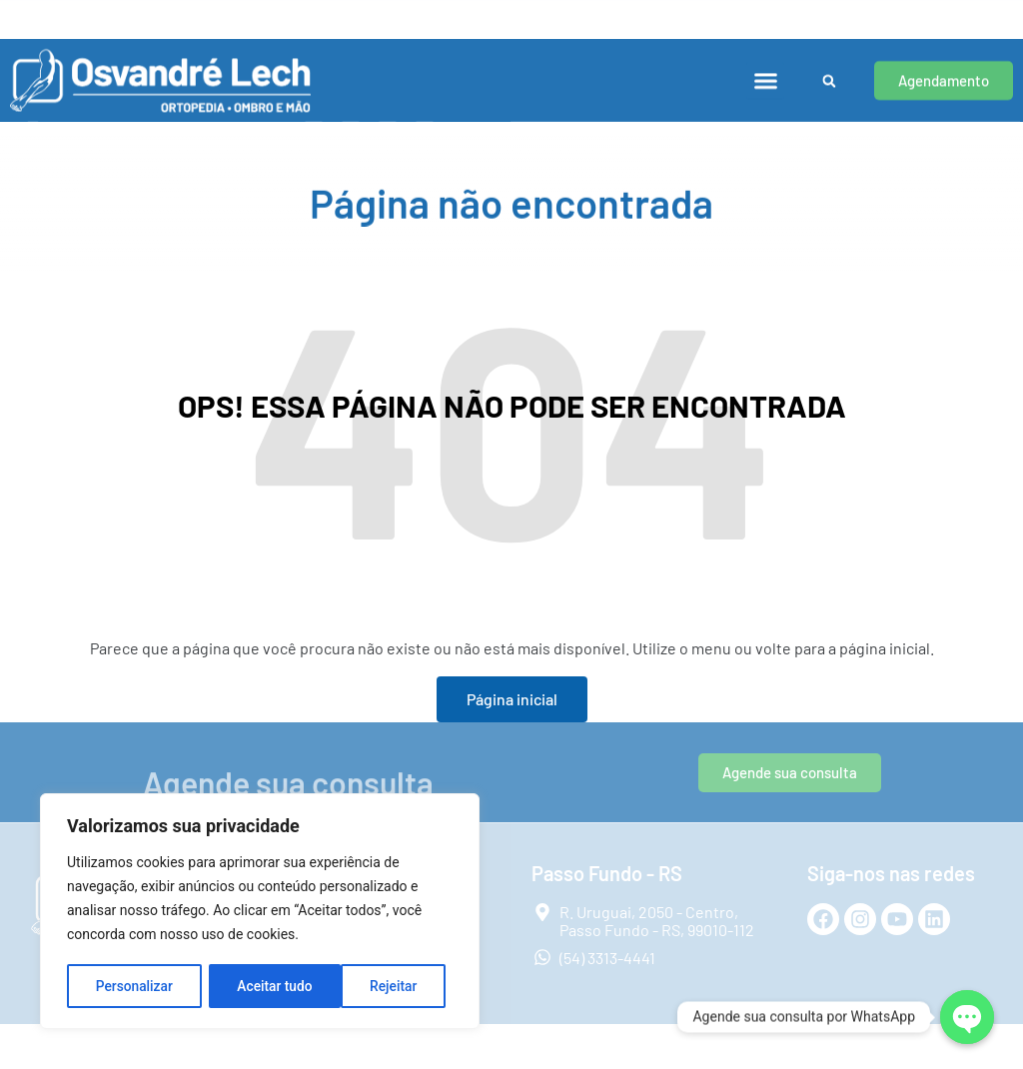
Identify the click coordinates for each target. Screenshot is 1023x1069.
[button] (765, 70)
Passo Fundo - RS (524, 10)
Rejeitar (261, 986)
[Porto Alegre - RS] (22, 14)
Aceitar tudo (387, 986)
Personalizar (134, 986)
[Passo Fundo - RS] (449, 14)
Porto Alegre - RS (96, 10)
